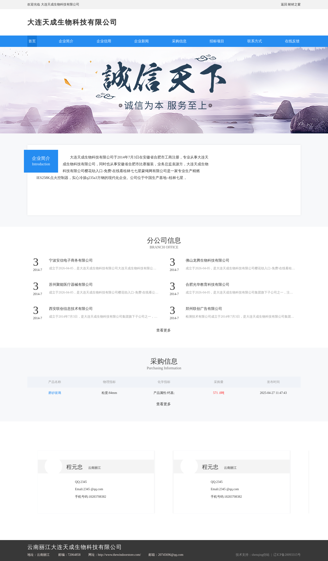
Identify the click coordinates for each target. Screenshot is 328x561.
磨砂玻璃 (54, 393)
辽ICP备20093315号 (287, 554)
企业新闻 (141, 41)
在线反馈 (292, 41)
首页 (32, 41)
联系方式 (254, 41)
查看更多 (163, 330)
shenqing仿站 (261, 554)
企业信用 (104, 41)
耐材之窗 (294, 4)
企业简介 (66, 41)
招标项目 (217, 41)
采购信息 (179, 41)
